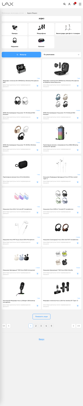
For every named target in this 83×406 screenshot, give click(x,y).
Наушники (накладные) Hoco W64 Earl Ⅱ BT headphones (60, 239)
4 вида (78, 110)
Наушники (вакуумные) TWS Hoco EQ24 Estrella (58, 270)
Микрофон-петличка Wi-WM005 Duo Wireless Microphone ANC (21, 81)
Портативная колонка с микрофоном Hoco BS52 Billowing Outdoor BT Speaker (60, 145)
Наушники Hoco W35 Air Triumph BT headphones (58, 209)
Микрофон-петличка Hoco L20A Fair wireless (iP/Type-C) (60, 300)
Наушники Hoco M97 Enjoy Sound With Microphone (18, 239)
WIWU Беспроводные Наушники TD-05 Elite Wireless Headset (19, 145)
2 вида (38, 110)
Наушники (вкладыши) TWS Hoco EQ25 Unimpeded (19, 270)
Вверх (41, 339)
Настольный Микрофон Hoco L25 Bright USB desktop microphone (19, 301)
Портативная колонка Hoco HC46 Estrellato (16, 177)
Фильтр (21, 55)
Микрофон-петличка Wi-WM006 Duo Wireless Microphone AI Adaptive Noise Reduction (61, 81)
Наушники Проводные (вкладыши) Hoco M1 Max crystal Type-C (60, 177)
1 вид (38, 78)
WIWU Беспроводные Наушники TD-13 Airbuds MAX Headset (59, 113)
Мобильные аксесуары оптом (13, 13)
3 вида (38, 142)
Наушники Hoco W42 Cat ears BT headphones (17, 209)
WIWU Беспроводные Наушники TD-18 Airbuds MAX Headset (19, 113)
